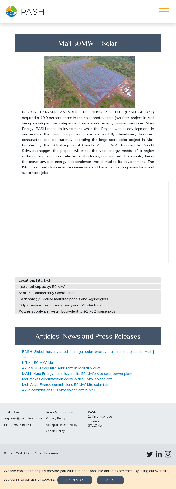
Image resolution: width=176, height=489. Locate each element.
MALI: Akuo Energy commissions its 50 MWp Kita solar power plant (77, 373)
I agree (110, 480)
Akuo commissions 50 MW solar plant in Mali (58, 390)
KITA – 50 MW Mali (38, 362)
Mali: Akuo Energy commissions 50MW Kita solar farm (66, 384)
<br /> (95, 222)
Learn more (75, 480)
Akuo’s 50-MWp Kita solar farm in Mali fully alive (61, 368)
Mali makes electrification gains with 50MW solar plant (67, 379)
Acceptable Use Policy (61, 425)
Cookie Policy (55, 431)
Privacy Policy (56, 418)
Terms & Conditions (59, 412)
